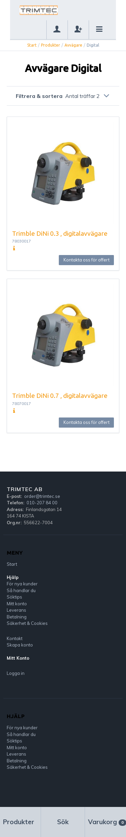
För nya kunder (22, 583)
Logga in (16, 673)
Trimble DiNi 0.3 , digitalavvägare (60, 233)
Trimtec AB (24, 489)
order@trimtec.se (42, 496)
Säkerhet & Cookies (27, 623)
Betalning (17, 616)
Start (32, 45)
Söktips (14, 597)
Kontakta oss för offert (87, 259)
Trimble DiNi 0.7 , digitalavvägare (60, 395)
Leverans (16, 610)
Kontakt (15, 638)
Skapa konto (20, 645)
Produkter (50, 45)
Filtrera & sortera (63, 96)
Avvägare (73, 45)
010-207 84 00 (42, 502)
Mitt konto (17, 603)
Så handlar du (21, 590)
